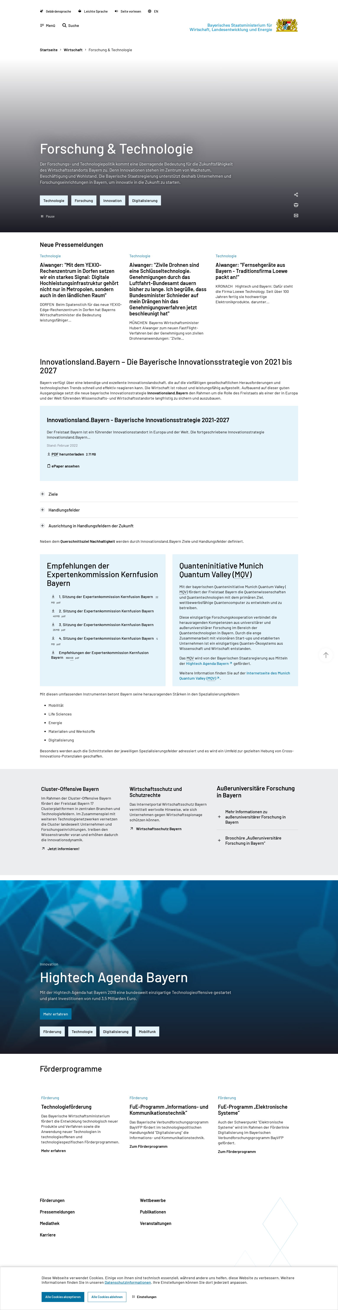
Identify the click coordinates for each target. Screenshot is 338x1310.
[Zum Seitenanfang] (326, 655)
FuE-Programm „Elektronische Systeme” (253, 1098)
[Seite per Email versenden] (296, 204)
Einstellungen (144, 1297)
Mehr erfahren (55, 1002)
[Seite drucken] (296, 194)
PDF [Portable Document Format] (55, 443)
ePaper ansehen (63, 455)
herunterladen (71, 443)
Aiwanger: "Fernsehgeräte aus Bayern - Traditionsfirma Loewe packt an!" (252, 260)
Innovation (112, 189)
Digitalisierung (145, 189)
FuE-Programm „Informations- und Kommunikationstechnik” (169, 1098)
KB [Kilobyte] (71, 646)
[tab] (169, 482)
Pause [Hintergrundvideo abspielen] (50, 205)
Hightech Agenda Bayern (207, 652)
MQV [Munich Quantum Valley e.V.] (242, 563)
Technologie (53, 189)
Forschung (84, 189)
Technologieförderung (66, 1095)
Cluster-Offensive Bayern (70, 778)
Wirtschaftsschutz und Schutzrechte (156, 781)
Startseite (49, 38)
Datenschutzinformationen (128, 1282)
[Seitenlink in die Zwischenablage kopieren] (296, 184)
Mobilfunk (147, 1020)
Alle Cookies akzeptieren (63, 1297)
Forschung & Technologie (110, 38)
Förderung (52, 1020)
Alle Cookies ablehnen (107, 1297)
